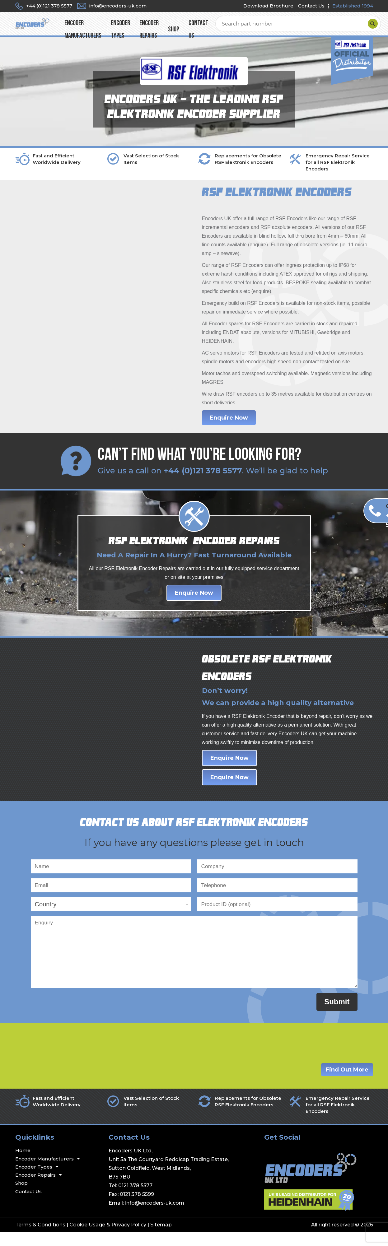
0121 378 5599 (137, 1208)
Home (22, 1164)
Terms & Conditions (40, 1238)
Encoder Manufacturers (105, 33)
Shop (241, 33)
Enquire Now (229, 424)
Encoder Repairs (201, 33)
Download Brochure (268, 6)
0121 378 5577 (135, 1199)
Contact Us (311, 6)
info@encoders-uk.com (154, 1217)
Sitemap (161, 1238)
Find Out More (347, 1083)
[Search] (367, 27)
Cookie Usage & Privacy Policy (107, 1238)
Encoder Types (160, 33)
